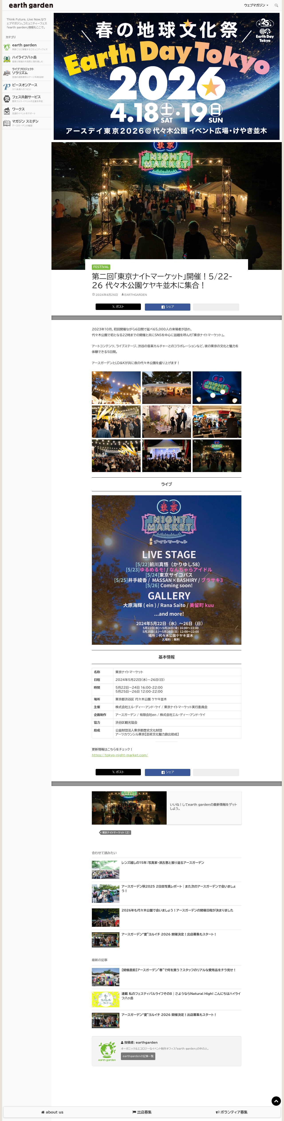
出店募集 (141, 1112)
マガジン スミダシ (31, 123)
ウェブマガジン (254, 5)
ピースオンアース (31, 87)
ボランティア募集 (231, 1112)
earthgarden (135, 294)
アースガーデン (31, 5)
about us (52, 1112)
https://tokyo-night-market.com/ (120, 755)
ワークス (31, 111)
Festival (101, 267)
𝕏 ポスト (118, 306)
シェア (167, 307)
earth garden (31, 47)
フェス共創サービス (31, 99)
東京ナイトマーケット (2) (116, 832)
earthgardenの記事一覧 (138, 1056)
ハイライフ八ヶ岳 (31, 59)
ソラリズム (31, 72)
